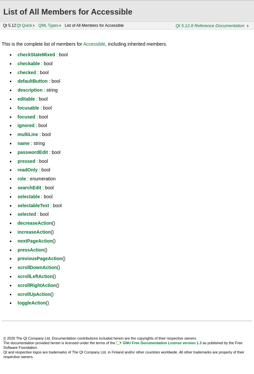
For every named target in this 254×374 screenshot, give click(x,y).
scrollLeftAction (35, 276)
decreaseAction (35, 223)
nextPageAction (35, 241)
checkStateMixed (36, 54)
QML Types (48, 25)
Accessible (94, 44)
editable (26, 99)
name (24, 143)
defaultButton (33, 81)
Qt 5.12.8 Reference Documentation (210, 25)
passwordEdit (33, 152)
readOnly (28, 169)
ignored (26, 125)
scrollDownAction (37, 267)
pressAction (31, 250)
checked (27, 72)
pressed (26, 161)
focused (26, 116)
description (30, 90)
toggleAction (32, 302)
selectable (29, 196)
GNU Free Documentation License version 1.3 (162, 343)
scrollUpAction (34, 294)
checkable (29, 63)
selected (27, 214)
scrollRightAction (37, 285)
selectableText (33, 205)
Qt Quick (24, 25)
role (22, 178)
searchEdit (29, 187)
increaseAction (34, 232)
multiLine (28, 134)
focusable (28, 108)
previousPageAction (40, 258)
